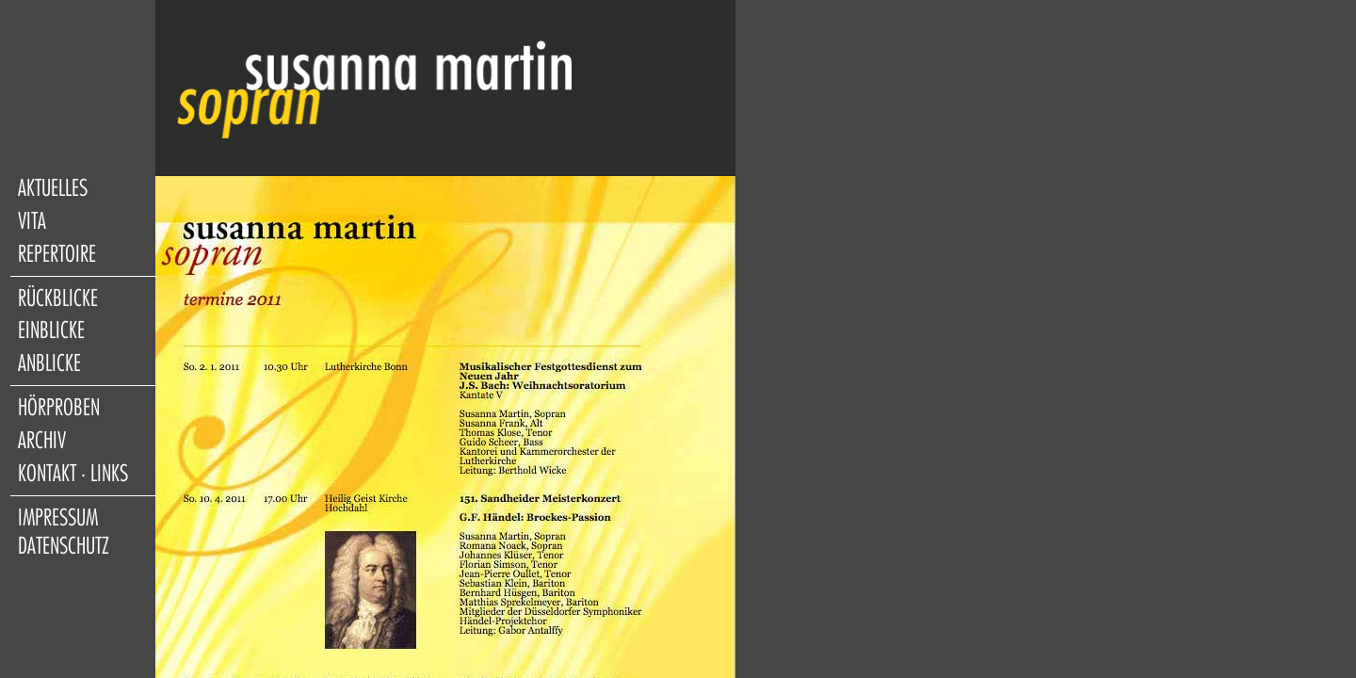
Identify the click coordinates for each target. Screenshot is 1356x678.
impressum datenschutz (63, 532)
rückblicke (58, 298)
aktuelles (53, 188)
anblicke (49, 363)
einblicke (51, 330)
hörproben (59, 408)
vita (32, 221)
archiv (42, 441)
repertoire (57, 254)
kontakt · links (73, 474)
